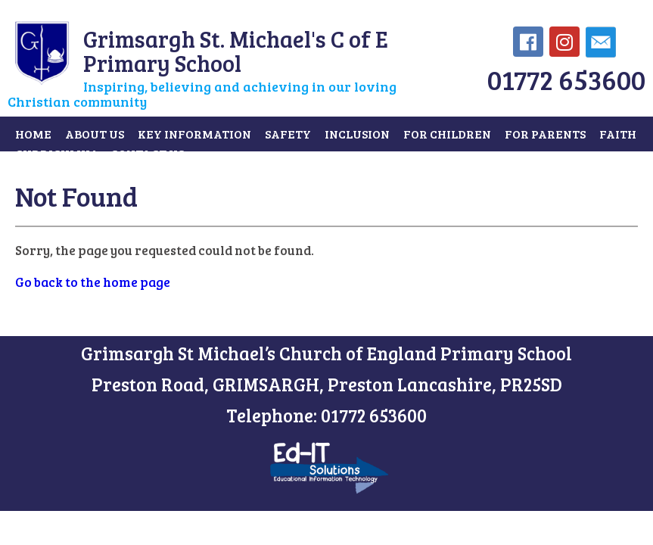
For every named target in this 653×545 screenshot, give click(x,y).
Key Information (194, 134)
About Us (94, 134)
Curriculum (56, 153)
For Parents (545, 134)
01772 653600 (566, 79)
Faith (617, 134)
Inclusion (357, 134)
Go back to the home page (92, 282)
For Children (447, 134)
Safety (288, 134)
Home (33, 134)
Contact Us (147, 153)
